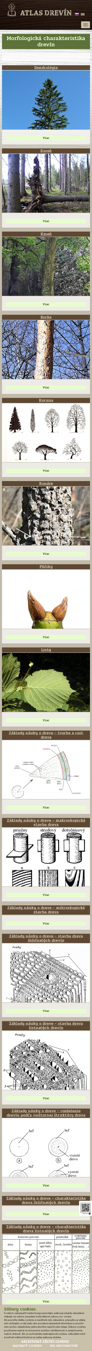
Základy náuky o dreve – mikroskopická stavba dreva (46, 910)
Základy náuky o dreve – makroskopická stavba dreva (46, 822)
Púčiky (46, 567)
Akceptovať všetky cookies (45, 1341)
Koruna (46, 400)
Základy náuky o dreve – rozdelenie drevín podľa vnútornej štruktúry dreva (46, 1113)
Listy (46, 650)
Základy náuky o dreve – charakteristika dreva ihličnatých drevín (46, 1200)
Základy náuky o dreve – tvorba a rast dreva (46, 735)
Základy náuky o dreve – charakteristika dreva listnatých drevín (46, 1229)
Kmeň (46, 234)
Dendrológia (46, 68)
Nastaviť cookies (27, 1346)
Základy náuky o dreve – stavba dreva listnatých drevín (46, 1026)
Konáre (46, 483)
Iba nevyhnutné (64, 1346)
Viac (46, 138)
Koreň (46, 151)
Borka (46, 317)
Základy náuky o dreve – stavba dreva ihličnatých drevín (46, 938)
